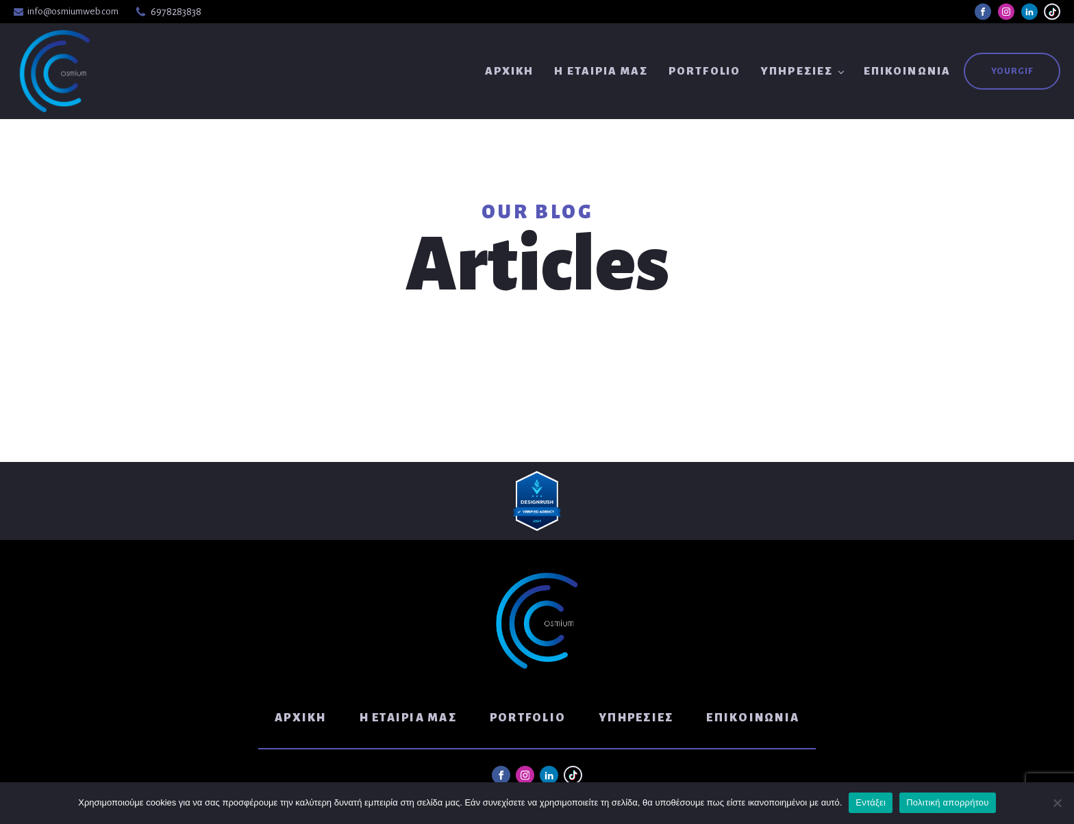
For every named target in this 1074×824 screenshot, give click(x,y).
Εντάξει (871, 802)
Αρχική (509, 71)
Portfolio (704, 71)
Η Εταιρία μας (601, 71)
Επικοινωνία (907, 71)
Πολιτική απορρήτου (947, 802)
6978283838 (176, 11)
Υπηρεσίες (797, 71)
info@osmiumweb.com (72, 11)
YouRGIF (1012, 71)
